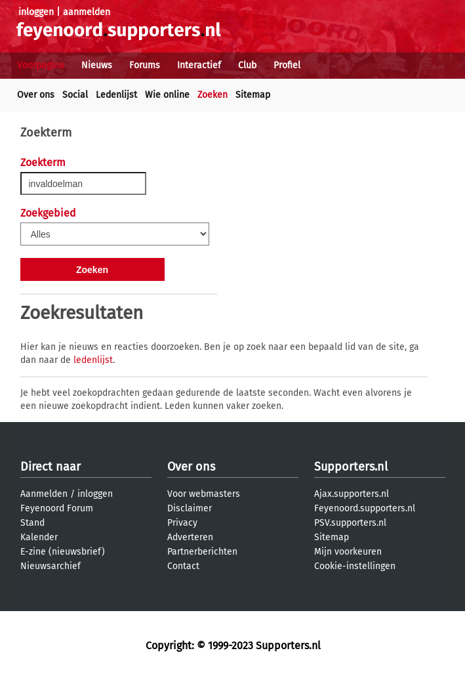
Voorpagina (40, 65)
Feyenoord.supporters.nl (364, 508)
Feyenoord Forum (56, 508)
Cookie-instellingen (354, 566)
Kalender (39, 537)
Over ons (35, 94)
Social (75, 94)
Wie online (167, 94)
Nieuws (96, 65)
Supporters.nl (351, 466)
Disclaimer (189, 508)
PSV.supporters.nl (350, 522)
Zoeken (212, 94)
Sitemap (252, 94)
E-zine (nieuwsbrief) (62, 551)
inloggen (36, 12)
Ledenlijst (116, 94)
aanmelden (86, 12)
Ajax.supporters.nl (351, 493)
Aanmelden (44, 493)
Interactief (199, 65)
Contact (183, 566)
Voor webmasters (203, 493)
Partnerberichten (202, 551)
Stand (32, 522)
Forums (144, 65)
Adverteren (190, 537)
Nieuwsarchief (50, 566)
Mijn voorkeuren (348, 551)
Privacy (182, 522)
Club (247, 65)
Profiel (286, 65)
